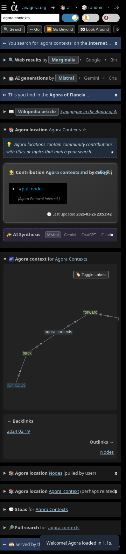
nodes (37, 188)
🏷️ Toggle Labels (91, 274)
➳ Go (34, 29)
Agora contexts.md (67, 172)
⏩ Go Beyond (60, 29)
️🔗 (107, 172)
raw (98, 172)
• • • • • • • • (62, 60)
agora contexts (52, 509)
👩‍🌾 (12, 172)
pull (25, 188)
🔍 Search (13, 29)
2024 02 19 (18, 431)
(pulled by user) (62, 473)
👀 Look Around (94, 29)
